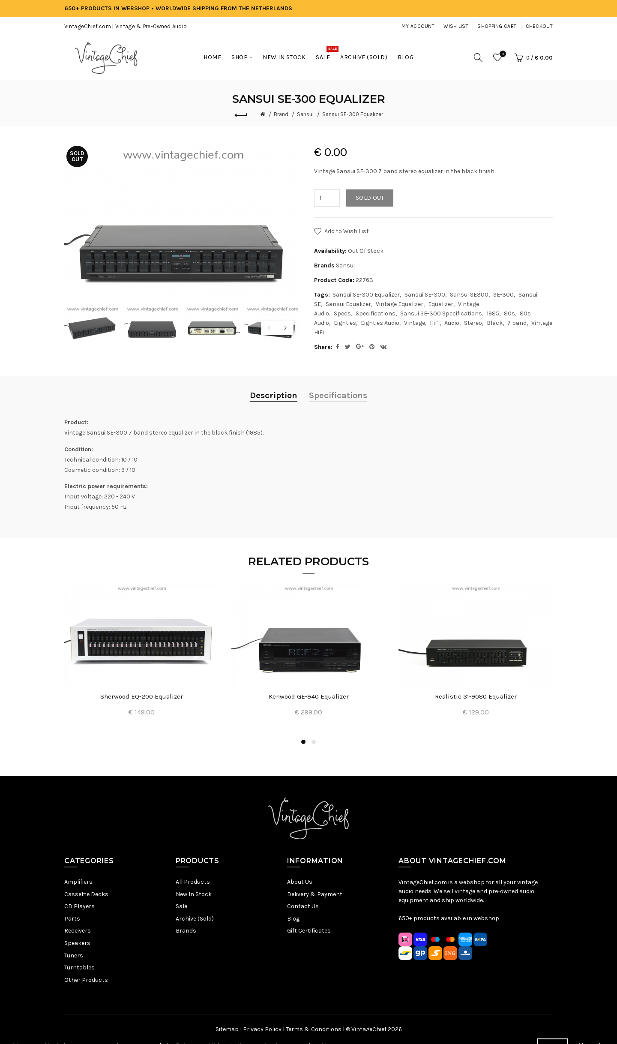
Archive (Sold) (195, 918)
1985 (493, 313)
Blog (293, 918)
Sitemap (227, 1029)
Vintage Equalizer (399, 304)
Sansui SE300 (469, 294)
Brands (186, 930)
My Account (417, 26)
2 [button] (313, 742)
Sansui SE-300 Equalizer (352, 114)
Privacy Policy (262, 1029)
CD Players (79, 906)
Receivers (77, 930)
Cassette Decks (86, 894)
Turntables (79, 967)
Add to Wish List (346, 231)
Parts (72, 918)
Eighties (345, 323)
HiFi (435, 323)
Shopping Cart (496, 26)
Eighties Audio (380, 323)
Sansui (305, 114)
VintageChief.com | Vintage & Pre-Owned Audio (125, 26)
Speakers (77, 943)
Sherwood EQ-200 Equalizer (141, 696)
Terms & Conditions (313, 1029)
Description (273, 395)
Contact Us (303, 906)
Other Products (86, 980)
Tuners (73, 955)
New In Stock (194, 894)
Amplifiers (78, 881)
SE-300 (503, 294)
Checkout (539, 26)
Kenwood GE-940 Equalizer (309, 696)
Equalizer (440, 304)
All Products (193, 881)
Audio (451, 323)
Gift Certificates (309, 930)
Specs (342, 313)
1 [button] (303, 742)
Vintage (414, 323)
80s (509, 313)
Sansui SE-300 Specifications (441, 313)
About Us (299, 881)
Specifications (375, 313)
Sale (181, 906)
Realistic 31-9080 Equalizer (476, 696)
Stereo (473, 323)
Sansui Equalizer (348, 304)
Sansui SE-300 (424, 294)
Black (495, 323)
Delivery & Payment (314, 894)
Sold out (370, 197)
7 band (517, 323)
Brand (281, 114)
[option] (92, 323)
